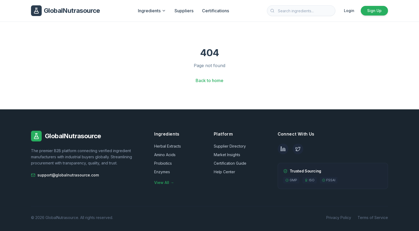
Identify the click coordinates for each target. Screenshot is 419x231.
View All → (164, 182)
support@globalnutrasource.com (65, 175)
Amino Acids (165, 154)
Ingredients (152, 10)
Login (349, 10)
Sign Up (374, 10)
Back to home (209, 80)
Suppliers (183, 10)
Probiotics (163, 163)
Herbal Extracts (167, 146)
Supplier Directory (230, 146)
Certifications (215, 10)
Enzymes (162, 172)
